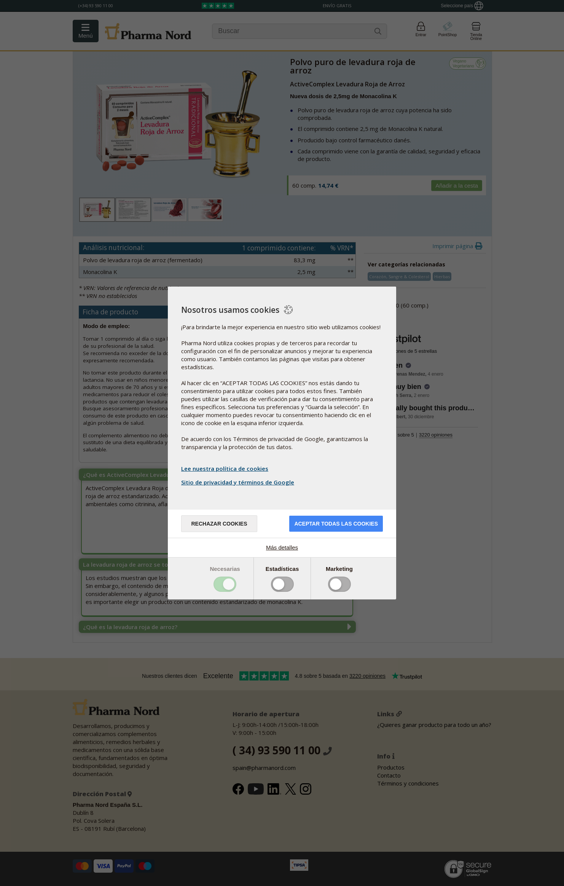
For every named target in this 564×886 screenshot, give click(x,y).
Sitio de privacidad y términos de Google (238, 482)
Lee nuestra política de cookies (224, 468)
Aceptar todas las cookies (336, 524)
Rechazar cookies (219, 524)
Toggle (224, 584)
